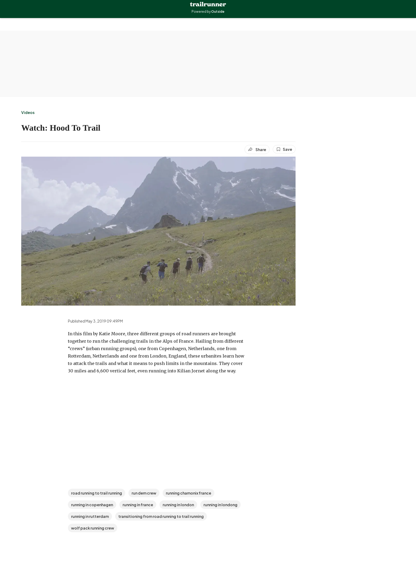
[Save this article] (284, 149)
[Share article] (257, 149)
